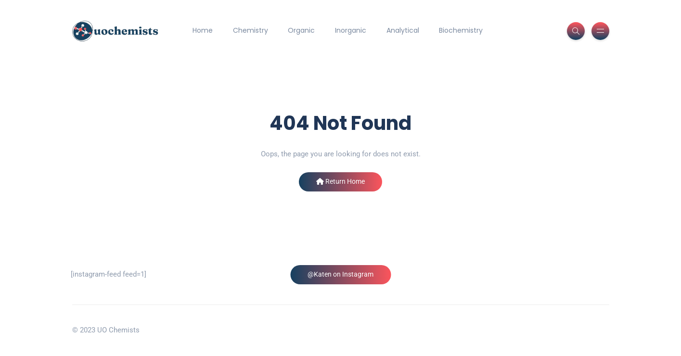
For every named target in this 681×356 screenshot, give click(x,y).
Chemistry (250, 30)
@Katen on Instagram (340, 274)
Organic (301, 30)
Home (203, 30)
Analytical (402, 30)
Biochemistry (461, 30)
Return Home (340, 181)
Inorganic (350, 30)
